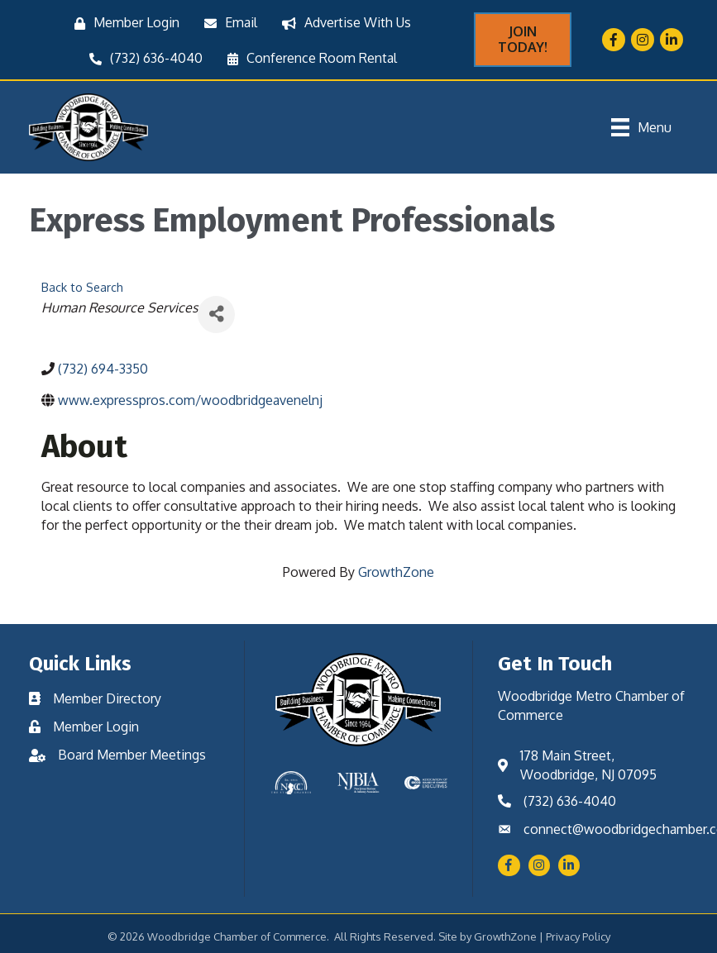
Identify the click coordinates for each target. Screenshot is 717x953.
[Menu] (641, 127)
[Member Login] (122, 22)
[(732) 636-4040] (142, 58)
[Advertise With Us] (342, 22)
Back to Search (82, 286)
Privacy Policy (578, 936)
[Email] (226, 22)
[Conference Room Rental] (308, 58)
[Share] (216, 314)
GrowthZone (396, 572)
